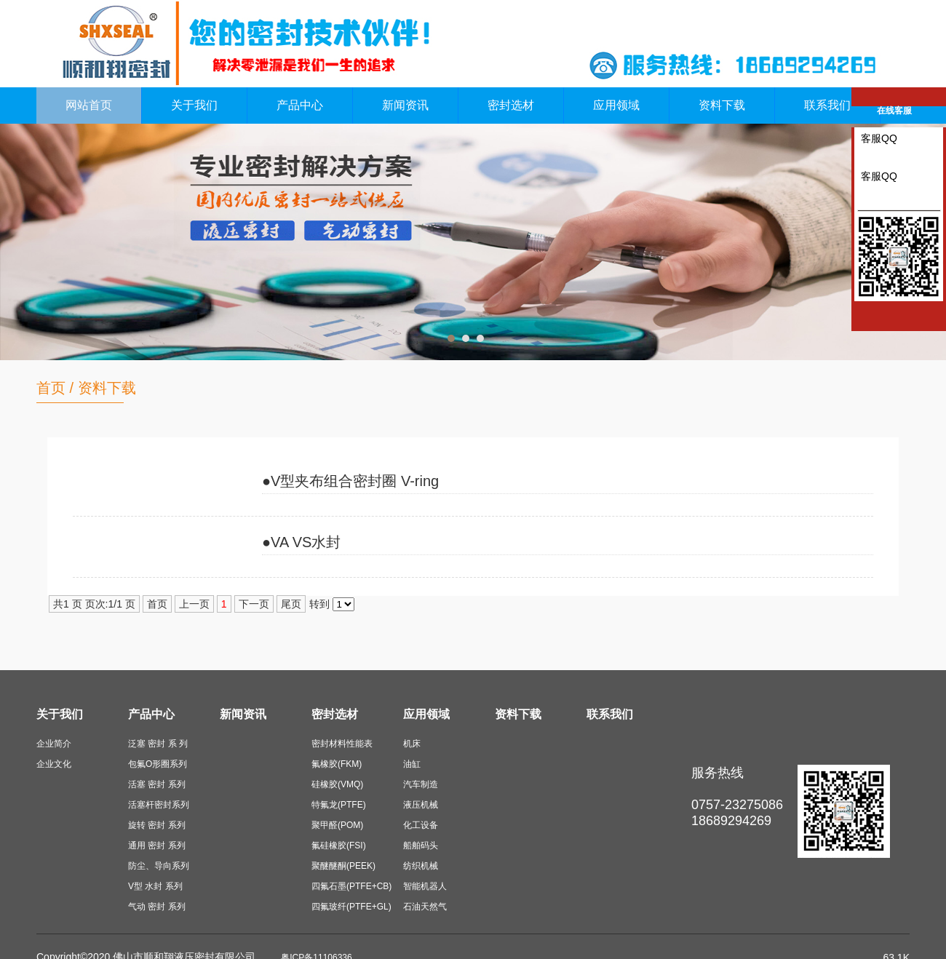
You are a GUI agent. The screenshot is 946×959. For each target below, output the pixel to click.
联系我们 (827, 105)
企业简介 (53, 744)
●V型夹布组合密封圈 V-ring (350, 481)
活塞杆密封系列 (158, 805)
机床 (412, 744)
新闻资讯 (405, 105)
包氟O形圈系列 (157, 764)
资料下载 (722, 105)
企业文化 (53, 764)
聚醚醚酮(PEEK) (343, 866)
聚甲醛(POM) (337, 825)
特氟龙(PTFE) (338, 805)
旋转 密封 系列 (157, 825)
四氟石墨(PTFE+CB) (351, 886)
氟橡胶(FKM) (336, 764)
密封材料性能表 (342, 744)
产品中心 (300, 105)
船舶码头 (420, 845)
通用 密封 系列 (157, 845)
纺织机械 (420, 866)
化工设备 (420, 825)
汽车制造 (420, 784)
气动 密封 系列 (157, 907)
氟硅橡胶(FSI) (338, 845)
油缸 (412, 764)
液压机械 (420, 805)
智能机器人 (425, 886)
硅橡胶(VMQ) (337, 784)
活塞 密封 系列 (157, 784)
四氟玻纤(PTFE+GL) (351, 907)
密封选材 (511, 105)
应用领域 (616, 105)
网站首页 (88, 105)
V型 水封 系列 (155, 886)
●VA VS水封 (301, 542)
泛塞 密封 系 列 (158, 744)
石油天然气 (425, 907)
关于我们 (194, 105)
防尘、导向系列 (158, 866)
